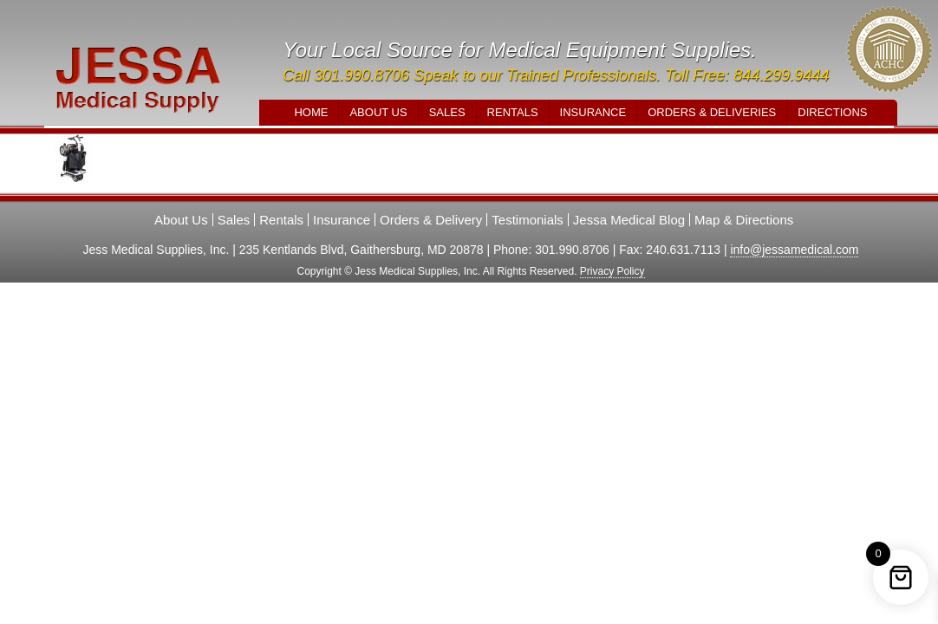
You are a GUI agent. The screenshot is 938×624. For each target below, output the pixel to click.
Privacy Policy (612, 271)
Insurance (593, 112)
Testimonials (527, 219)
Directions (832, 112)
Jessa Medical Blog (629, 219)
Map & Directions (743, 219)
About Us (378, 112)
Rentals (512, 112)
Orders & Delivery (431, 219)
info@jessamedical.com (794, 250)
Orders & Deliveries (712, 112)
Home (311, 112)
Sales (447, 112)
